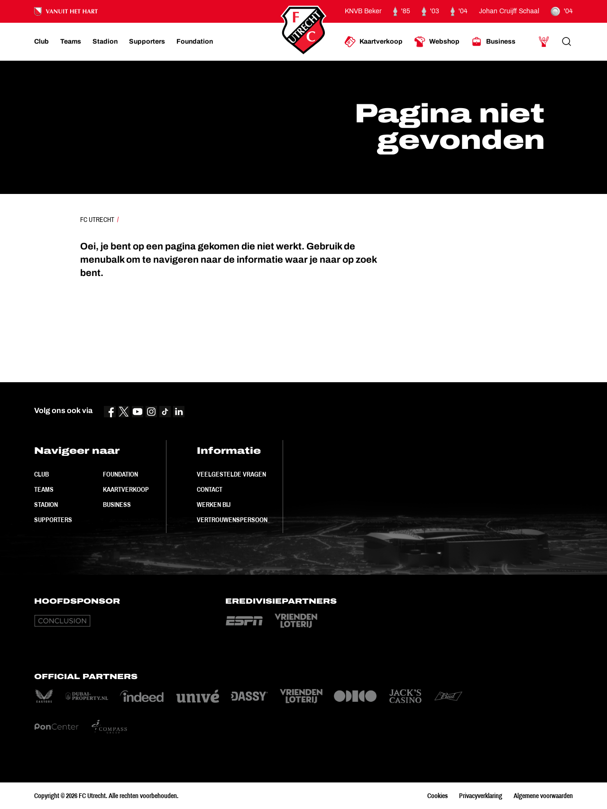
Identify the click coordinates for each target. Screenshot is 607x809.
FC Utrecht (97, 219)
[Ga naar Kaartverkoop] (373, 42)
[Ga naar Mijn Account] (544, 42)
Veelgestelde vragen (231, 474)
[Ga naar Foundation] (194, 42)
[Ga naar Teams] (70, 42)
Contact (209, 489)
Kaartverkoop (126, 489)
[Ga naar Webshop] (437, 42)
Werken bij (213, 504)
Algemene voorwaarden (543, 795)
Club (41, 474)
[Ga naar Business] (493, 42)
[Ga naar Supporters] (147, 42)
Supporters (53, 519)
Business (117, 504)
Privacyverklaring (480, 795)
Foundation (120, 474)
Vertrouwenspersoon (232, 519)
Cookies (437, 795)
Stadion (46, 504)
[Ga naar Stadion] (105, 42)
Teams (44, 489)
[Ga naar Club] (41, 42)
